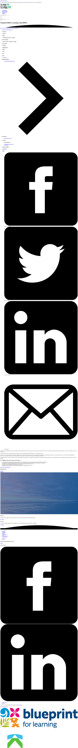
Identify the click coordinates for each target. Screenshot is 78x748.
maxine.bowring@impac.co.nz (9, 144)
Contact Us (4, 538)
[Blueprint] (39, 727)
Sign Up (1, 543)
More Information (9, 29)
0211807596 (6, 145)
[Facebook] (39, 623)
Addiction (3, 532)
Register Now (4, 29)
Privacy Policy (4, 702)
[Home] (39, 6)
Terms (3, 703)
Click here (20, 2)
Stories (3, 533)
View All (1, 471)
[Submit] (0, 16)
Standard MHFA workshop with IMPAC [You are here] (12, 28)
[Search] (4, 15)
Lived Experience (5, 536)
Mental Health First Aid (8, 138)
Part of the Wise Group (4, 706)
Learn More (2, 519)
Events (4, 28)
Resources (4, 531)
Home (1, 28)
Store (3, 539)
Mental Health (4, 57)
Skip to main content (3, 0)
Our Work (3, 530)
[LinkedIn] (39, 700)
